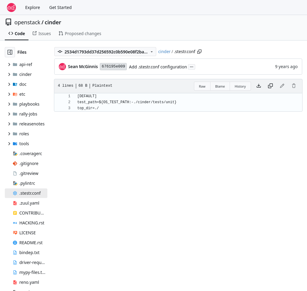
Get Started (60, 7)
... (191, 66)
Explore (32, 7)
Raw (202, 86)
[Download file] (259, 86)
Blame (220, 86)
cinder (53, 22)
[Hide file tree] (10, 52)
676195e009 (113, 66)
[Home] (11, 7)
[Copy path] (199, 52)
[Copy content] (270, 86)
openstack (27, 22)
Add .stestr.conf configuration (158, 67)
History (240, 86)
